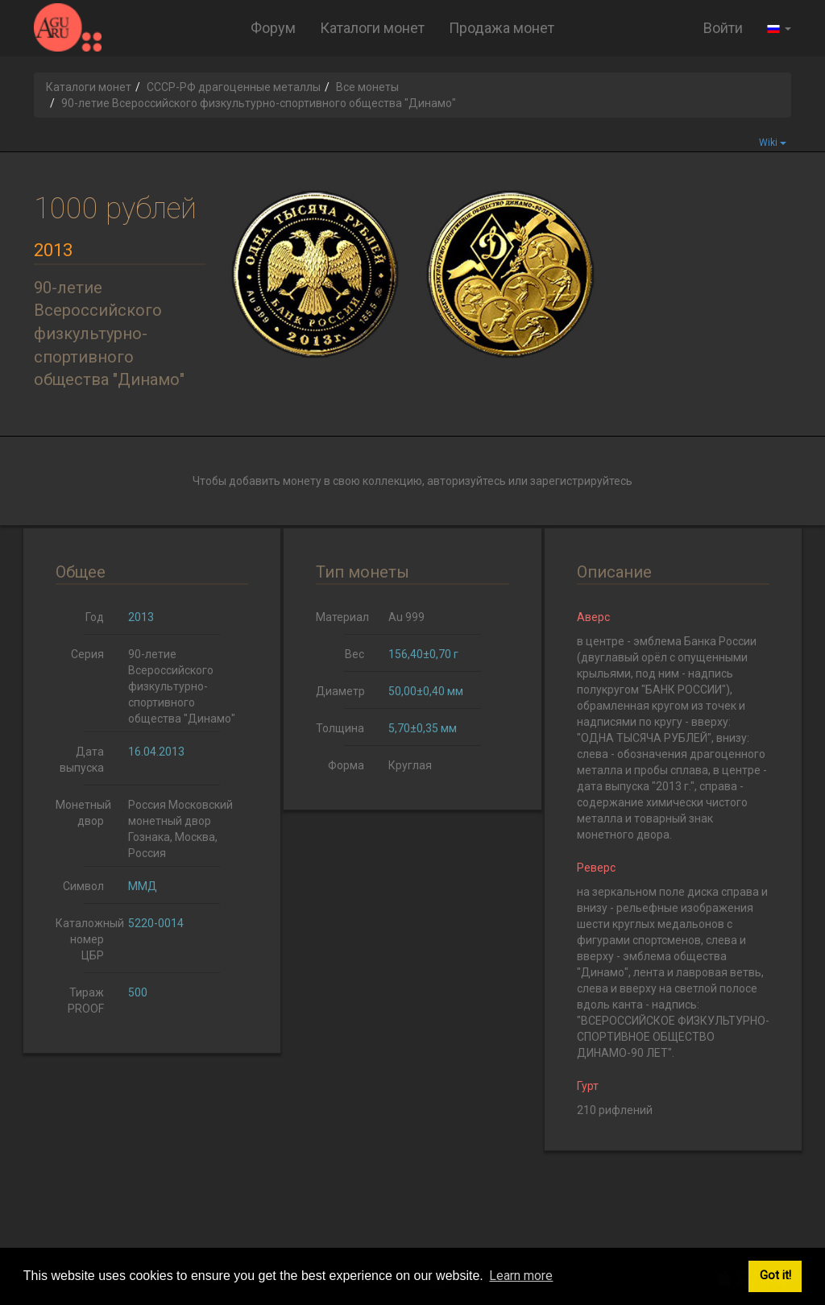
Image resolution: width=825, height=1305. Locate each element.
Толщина (340, 728)
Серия (87, 654)
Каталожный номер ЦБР (86, 939)
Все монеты (367, 87)
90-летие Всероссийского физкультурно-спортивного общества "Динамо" (181, 686)
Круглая (410, 765)
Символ (83, 886)
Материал (342, 617)
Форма (346, 765)
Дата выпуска (82, 759)
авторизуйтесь (466, 480)
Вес (354, 654)
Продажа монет (501, 27)
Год (94, 617)
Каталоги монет (372, 27)
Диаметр (340, 691)
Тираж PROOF (86, 1000)
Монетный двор (83, 812)
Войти (723, 27)
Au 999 (406, 617)
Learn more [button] (521, 1275)
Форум (273, 27)
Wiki (772, 142)
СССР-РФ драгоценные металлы (234, 87)
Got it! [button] (775, 1275)
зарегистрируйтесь (581, 480)
